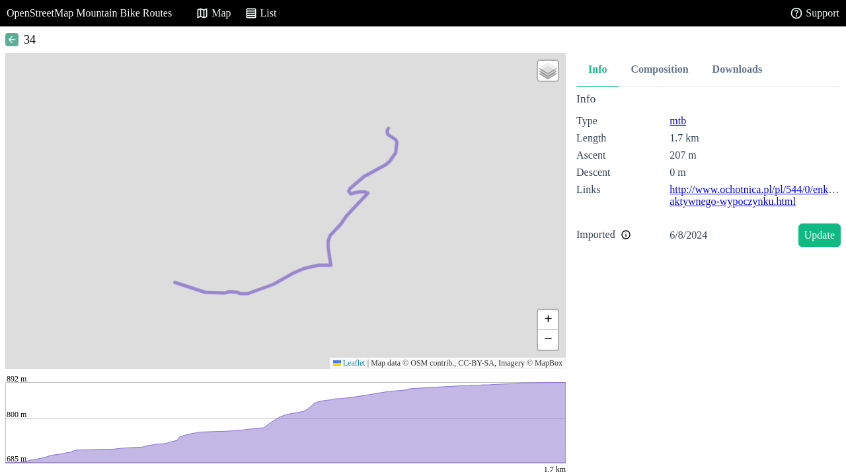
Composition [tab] (659, 69)
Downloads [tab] (737, 69)
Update (819, 235)
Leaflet (349, 363)
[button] (548, 71)
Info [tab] (597, 69)
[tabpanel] (708, 172)
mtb (678, 120)
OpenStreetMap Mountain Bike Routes (89, 13)
